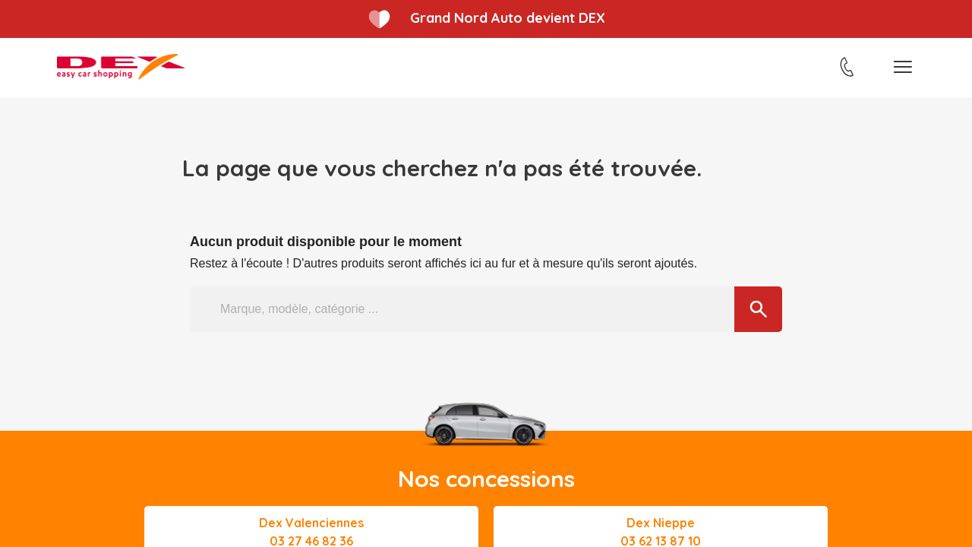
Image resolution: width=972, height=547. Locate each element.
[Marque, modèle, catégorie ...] (486, 309)
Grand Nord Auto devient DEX (507, 18)
